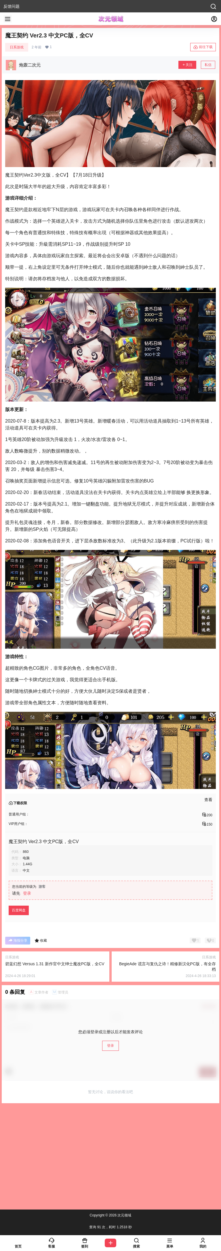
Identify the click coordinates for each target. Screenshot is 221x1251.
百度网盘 (19, 910)
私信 (208, 65)
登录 (27, 893)
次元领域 (124, 1215)
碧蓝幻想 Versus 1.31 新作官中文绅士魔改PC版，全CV (54, 964)
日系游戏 (17, 47)
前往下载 (203, 47)
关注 (187, 65)
